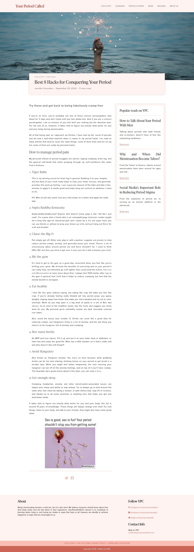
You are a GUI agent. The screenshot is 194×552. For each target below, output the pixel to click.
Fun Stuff (39, 77)
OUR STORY (69, 543)
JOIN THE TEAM (83, 543)
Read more (124, 144)
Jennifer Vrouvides (44, 88)
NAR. (108, 549)
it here (97, 371)
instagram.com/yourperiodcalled (143, 507)
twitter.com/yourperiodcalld (140, 518)
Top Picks (50, 77)
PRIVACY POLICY (99, 543)
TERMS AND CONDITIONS (119, 543)
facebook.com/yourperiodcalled (142, 512)
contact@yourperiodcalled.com (141, 533)
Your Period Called (33, 6)
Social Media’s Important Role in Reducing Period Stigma (140, 189)
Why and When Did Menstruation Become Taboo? (140, 156)
